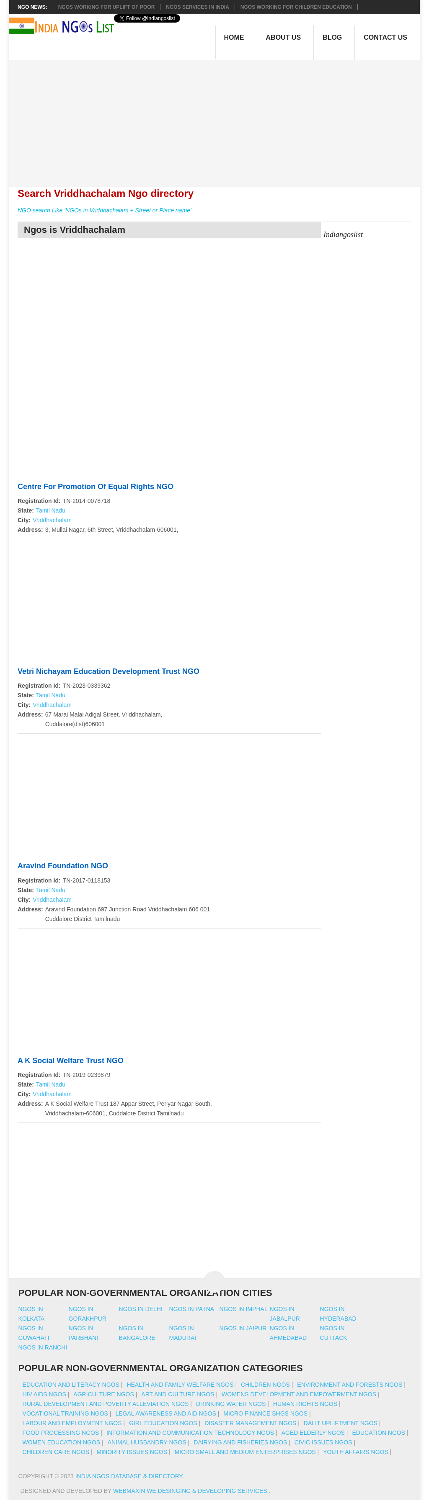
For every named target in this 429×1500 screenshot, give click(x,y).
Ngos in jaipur (243, 1328)
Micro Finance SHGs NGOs (265, 1413)
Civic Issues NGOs (323, 1442)
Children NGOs (265, 1384)
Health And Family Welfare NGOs (180, 1384)
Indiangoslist (343, 234)
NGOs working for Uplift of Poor (106, 7)
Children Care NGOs (56, 1452)
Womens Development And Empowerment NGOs (299, 1394)
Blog (332, 37)
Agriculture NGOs (103, 1394)
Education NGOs (378, 1432)
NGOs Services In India (197, 7)
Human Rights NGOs (305, 1404)
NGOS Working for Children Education (296, 7)
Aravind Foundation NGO (63, 866)
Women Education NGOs (62, 1442)
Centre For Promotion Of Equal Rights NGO (95, 486)
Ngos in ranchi (42, 1347)
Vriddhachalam (52, 520)
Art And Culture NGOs (177, 1394)
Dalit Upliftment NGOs (340, 1423)
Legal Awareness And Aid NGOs (165, 1413)
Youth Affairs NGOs (355, 1452)
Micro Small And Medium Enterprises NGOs (245, 1452)
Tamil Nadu (50, 510)
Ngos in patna (191, 1309)
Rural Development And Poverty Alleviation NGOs (106, 1404)
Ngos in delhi (141, 1309)
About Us (283, 37)
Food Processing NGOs (61, 1432)
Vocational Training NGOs (65, 1413)
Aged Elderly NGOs (313, 1432)
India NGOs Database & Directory (128, 1476)
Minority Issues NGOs (132, 1452)
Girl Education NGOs (163, 1423)
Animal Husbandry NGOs (147, 1442)
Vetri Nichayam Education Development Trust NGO (108, 671)
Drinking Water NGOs (231, 1404)
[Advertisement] (219, 118)
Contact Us (385, 37)
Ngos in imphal (244, 1309)
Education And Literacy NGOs (71, 1384)
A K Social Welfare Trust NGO (71, 1060)
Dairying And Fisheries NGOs (240, 1442)
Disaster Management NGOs (250, 1423)
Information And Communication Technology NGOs (190, 1432)
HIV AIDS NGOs (44, 1394)
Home (234, 37)
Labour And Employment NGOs (72, 1423)
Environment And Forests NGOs (349, 1384)
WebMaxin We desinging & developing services (191, 1490)
